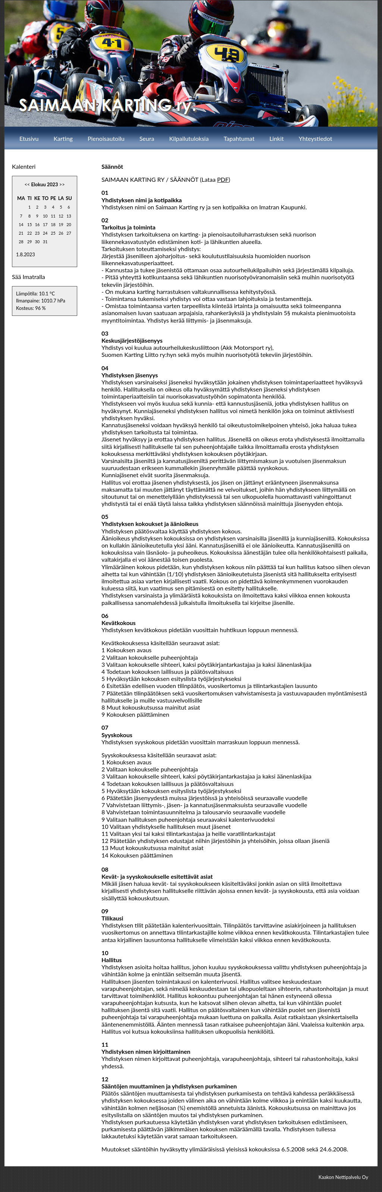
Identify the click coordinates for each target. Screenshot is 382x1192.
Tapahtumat (238, 138)
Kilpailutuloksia (189, 138)
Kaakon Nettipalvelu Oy (343, 1177)
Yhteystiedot (315, 138)
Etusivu (29, 138)
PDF (223, 179)
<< (27, 184)
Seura (147, 138)
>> (62, 184)
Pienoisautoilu (106, 138)
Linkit (276, 138)
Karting (63, 138)
